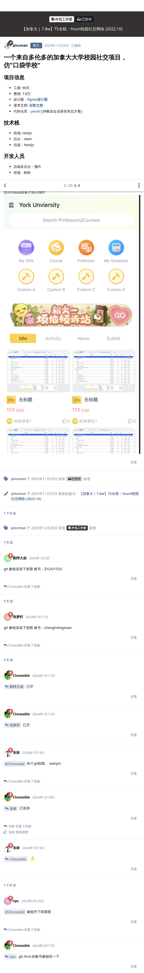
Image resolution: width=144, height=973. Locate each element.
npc (13, 776)
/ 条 (72, 5)
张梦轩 (15, 545)
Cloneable (18, 679)
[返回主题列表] (5, 5)
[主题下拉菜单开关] (139, 5)
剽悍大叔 (16, 506)
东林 (13, 628)
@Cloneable (15, 584)
